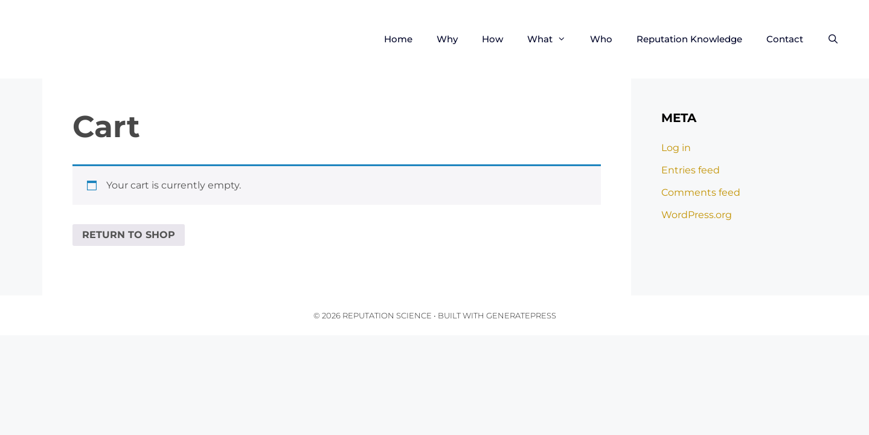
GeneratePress (521, 315)
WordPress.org (696, 215)
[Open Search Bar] (833, 39)
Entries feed (690, 170)
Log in (676, 147)
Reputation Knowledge (689, 39)
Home (398, 39)
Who (601, 39)
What (552, 39)
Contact (784, 39)
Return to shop (128, 234)
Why (447, 39)
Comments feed (700, 192)
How (492, 39)
